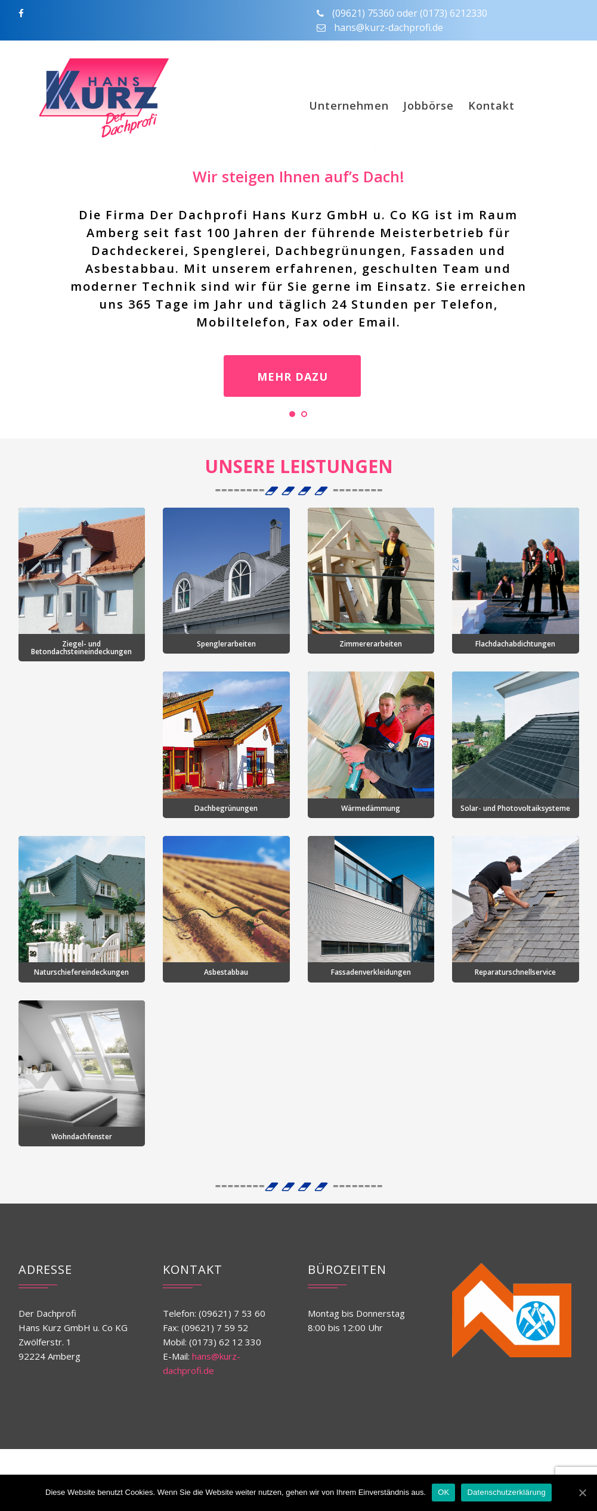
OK (443, 1492)
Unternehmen (349, 105)
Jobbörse (428, 105)
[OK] (582, 1492)
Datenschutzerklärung (506, 1492)
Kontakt (491, 105)
